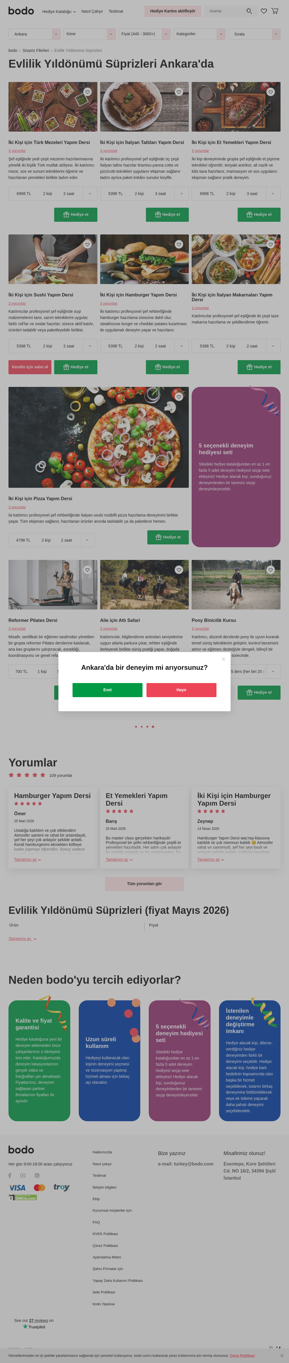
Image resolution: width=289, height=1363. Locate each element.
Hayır (181, 690)
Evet (107, 690)
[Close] (223, 659)
